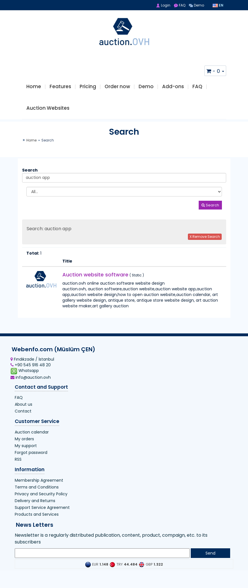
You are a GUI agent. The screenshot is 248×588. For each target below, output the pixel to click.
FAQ (179, 5)
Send (210, 559)
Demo (196, 5)
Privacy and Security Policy (41, 500)
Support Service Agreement (42, 514)
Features (60, 88)
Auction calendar (32, 438)
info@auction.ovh (30, 383)
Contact (23, 417)
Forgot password (31, 459)
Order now (117, 88)
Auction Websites (47, 112)
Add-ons (173, 88)
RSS (18, 465)
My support (26, 452)
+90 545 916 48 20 (30, 371)
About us (23, 410)
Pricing (88, 88)
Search (210, 211)
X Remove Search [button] (205, 242)
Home (33, 88)
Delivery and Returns (35, 507)
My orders (24, 445)
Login (163, 5)
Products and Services (37, 520)
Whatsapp (24, 377)
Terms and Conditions (37, 493)
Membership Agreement (39, 486)
